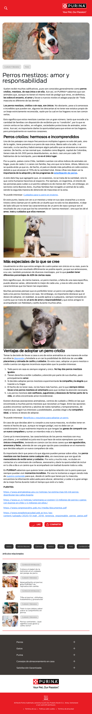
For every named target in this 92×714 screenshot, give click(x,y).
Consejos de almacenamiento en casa (35, 661)
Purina (19, 655)
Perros (19, 642)
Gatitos (50, 546)
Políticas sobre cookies (47, 709)
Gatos (19, 648)
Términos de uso (30, 709)
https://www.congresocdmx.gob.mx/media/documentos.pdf (35, 508)
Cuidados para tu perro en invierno (40, 195)
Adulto (9, 546)
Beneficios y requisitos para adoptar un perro (45, 417)
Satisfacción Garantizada (29, 668)
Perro (71, 546)
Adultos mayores (23, 546)
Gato (61, 546)
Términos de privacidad (66, 709)
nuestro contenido (16, 476)
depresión (19, 358)
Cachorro (39, 546)
